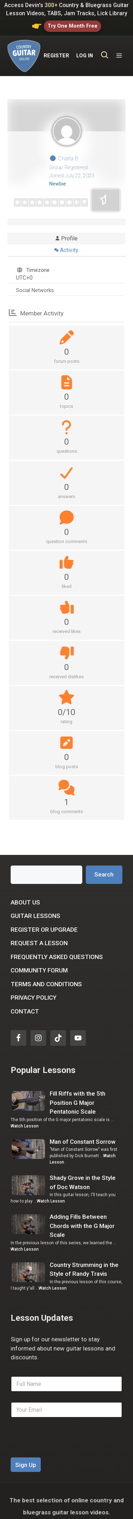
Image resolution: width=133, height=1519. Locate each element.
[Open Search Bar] (105, 50)
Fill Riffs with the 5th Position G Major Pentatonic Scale (77, 1091)
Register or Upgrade (44, 918)
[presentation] (64, 1442)
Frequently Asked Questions (57, 945)
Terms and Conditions (46, 973)
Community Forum (39, 959)
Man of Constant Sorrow (83, 1130)
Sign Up (25, 1454)
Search (103, 863)
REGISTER (56, 50)
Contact (25, 1000)
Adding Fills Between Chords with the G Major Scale (82, 1215)
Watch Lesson (25, 1115)
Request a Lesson (39, 932)
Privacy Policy (33, 986)
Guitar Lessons (35, 905)
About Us (25, 891)
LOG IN (84, 50)
